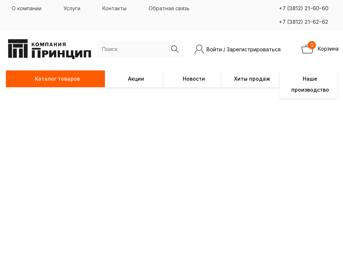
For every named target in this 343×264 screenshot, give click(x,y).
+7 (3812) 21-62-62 (303, 22)
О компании (26, 8)
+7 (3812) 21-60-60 (303, 8)
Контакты (114, 8)
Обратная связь (169, 8)
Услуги (71, 8)
